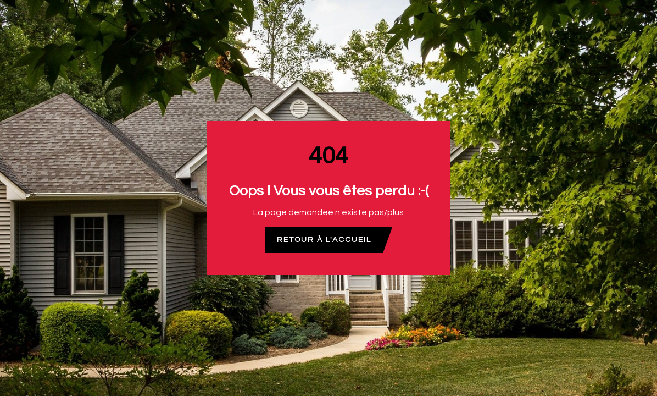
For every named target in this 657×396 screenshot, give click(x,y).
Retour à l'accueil (324, 240)
